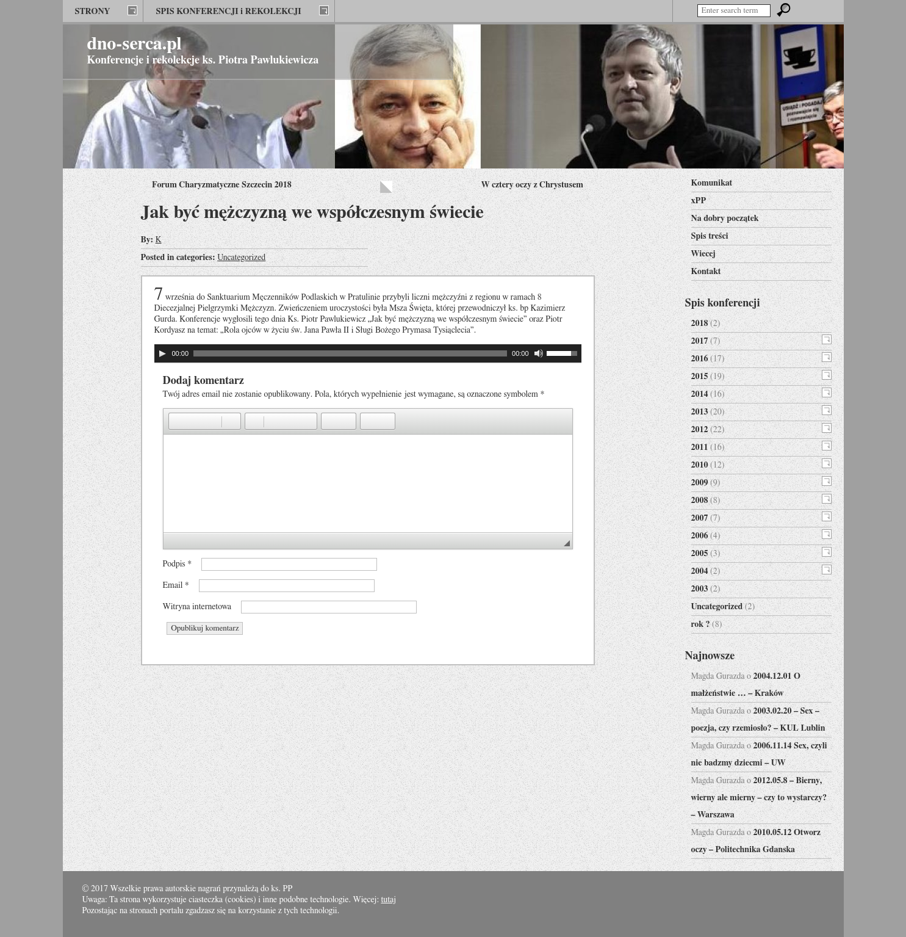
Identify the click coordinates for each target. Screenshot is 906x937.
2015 (699, 376)
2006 (699, 536)
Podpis (177, 564)
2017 (699, 341)
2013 (699, 412)
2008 (699, 500)
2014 (699, 394)
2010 (699, 465)
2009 (699, 483)
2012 (699, 429)
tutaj (388, 899)
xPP (698, 201)
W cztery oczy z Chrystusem (532, 185)
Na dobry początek (725, 218)
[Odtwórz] (162, 353)
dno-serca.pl (134, 44)
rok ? (700, 624)
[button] (177, 421)
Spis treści (709, 236)
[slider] (350, 353)
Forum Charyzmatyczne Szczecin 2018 (222, 185)
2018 (699, 323)
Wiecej (703, 254)
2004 (699, 571)
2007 (699, 518)
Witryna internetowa (197, 606)
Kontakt (706, 271)
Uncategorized (241, 257)
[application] (367, 353)
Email (176, 585)
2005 (699, 553)
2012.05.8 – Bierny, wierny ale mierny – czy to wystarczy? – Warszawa (759, 797)
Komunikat (712, 183)
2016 (699, 359)
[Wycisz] (539, 353)
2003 (699, 589)
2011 (699, 447)
